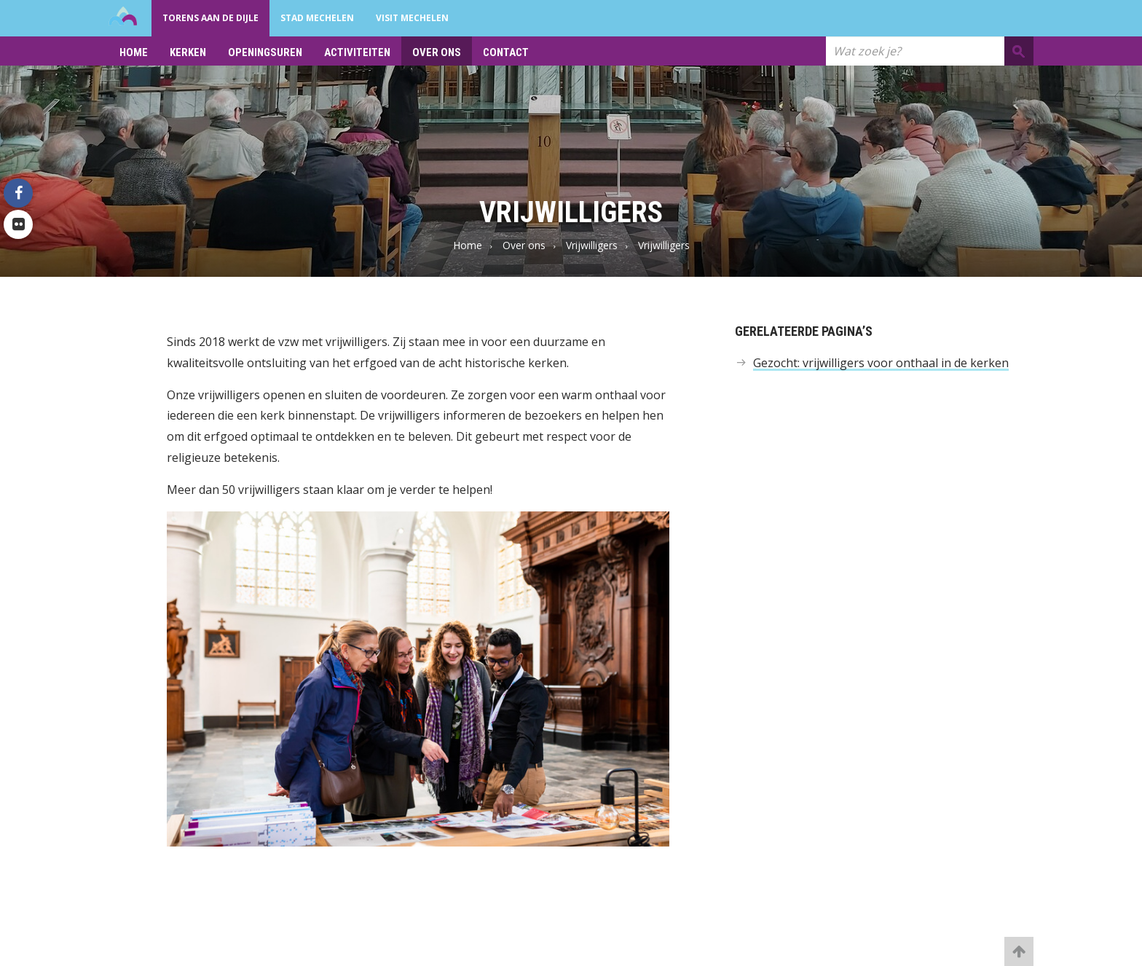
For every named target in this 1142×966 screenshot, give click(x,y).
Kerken (188, 52)
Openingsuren (265, 52)
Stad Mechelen (317, 18)
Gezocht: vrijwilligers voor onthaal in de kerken (881, 363)
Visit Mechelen (412, 18)
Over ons (436, 52)
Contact (506, 52)
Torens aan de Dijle (210, 18)
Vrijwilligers (592, 245)
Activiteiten (357, 52)
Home (133, 52)
